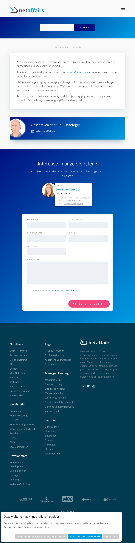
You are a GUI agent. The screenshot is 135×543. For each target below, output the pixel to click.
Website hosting (19, 415)
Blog (12, 364)
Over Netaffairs (18, 350)
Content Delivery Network (59, 406)
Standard (50, 440)
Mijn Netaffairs (18, 373)
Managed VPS (53, 379)
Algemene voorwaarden (58, 359)
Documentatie (53, 453)
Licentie (49, 431)
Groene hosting (18, 359)
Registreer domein (20, 391)
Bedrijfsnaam (34, 233)
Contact (14, 368)
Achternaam (76, 220)
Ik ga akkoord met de (53, 291)
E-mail (13, 438)
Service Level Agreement (59, 402)
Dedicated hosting (55, 388)
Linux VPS (15, 420)
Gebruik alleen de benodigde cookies (41, 537)
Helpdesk (59, 47)
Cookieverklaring (54, 355)
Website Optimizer (20, 484)
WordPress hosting (55, 397)
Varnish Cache (53, 411)
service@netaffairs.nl (78, 72)
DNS (12, 442)
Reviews (14, 479)
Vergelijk (50, 444)
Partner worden (18, 355)
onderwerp (33, 259)
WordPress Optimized (22, 424)
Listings (14, 475)
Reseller (14, 433)
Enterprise (51, 435)
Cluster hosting (53, 384)
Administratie (74, 47)
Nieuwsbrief (16, 395)
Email (72, 233)
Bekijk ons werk (18, 470)
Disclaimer (51, 364)
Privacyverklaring (65, 291)
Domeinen (15, 411)
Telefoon (32, 246)
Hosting (49, 449)
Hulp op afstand (18, 386)
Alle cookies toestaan (85, 537)
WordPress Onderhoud (22, 429)
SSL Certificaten (19, 446)
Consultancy (52, 426)
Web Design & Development (17, 464)
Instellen (111, 537)
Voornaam (32, 220)
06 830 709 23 (68, 189)
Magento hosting (54, 393)
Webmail (14, 382)
